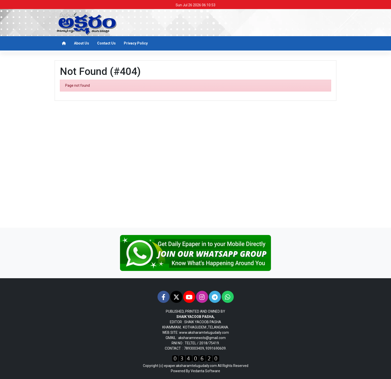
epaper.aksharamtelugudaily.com (190, 366)
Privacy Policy (136, 43)
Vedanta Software (205, 371)
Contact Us (106, 43)
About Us (81, 43)
